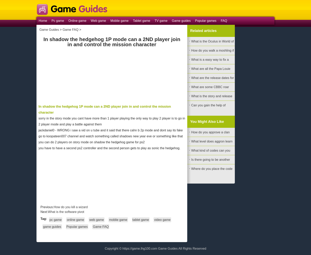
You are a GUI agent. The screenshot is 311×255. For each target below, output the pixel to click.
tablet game (140, 219)
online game (75, 219)
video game (162, 219)
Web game (98, 20)
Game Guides (49, 29)
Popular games (206, 20)
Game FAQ (70, 29)
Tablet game (141, 20)
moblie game (118, 219)
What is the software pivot (66, 212)
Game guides (181, 20)
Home (43, 20)
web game (96, 219)
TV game (161, 20)
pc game (56, 219)
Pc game (58, 20)
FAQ (224, 20)
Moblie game (119, 20)
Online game (77, 20)
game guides (52, 226)
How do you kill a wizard (71, 207)
